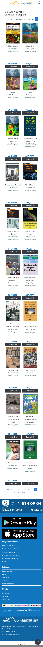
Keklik (13, 92)
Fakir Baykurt (30, 48)
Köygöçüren (30, 46)
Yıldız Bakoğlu (12, 465)
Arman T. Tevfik (30, 236)
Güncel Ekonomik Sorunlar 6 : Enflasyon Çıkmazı (30, 465)
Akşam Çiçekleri (30, 370)
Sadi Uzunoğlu (30, 329)
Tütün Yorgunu (13, 46)
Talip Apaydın (13, 48)
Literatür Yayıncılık (12, 51)
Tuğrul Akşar (30, 283)
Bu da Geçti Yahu (12, 370)
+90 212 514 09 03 (8, 631)
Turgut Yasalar (30, 422)
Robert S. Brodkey (30, 144)
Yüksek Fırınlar (13, 138)
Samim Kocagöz (13, 373)
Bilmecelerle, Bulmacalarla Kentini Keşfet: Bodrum (30, 419)
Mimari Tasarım (30, 185)
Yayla (30, 92)
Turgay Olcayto (12, 329)
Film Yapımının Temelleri (13, 185)
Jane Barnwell (12, 187)
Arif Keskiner (30, 373)
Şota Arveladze (12, 283)
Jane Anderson (30, 187)
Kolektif (13, 422)
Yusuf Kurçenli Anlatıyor (13, 463)
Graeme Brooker (13, 236)
